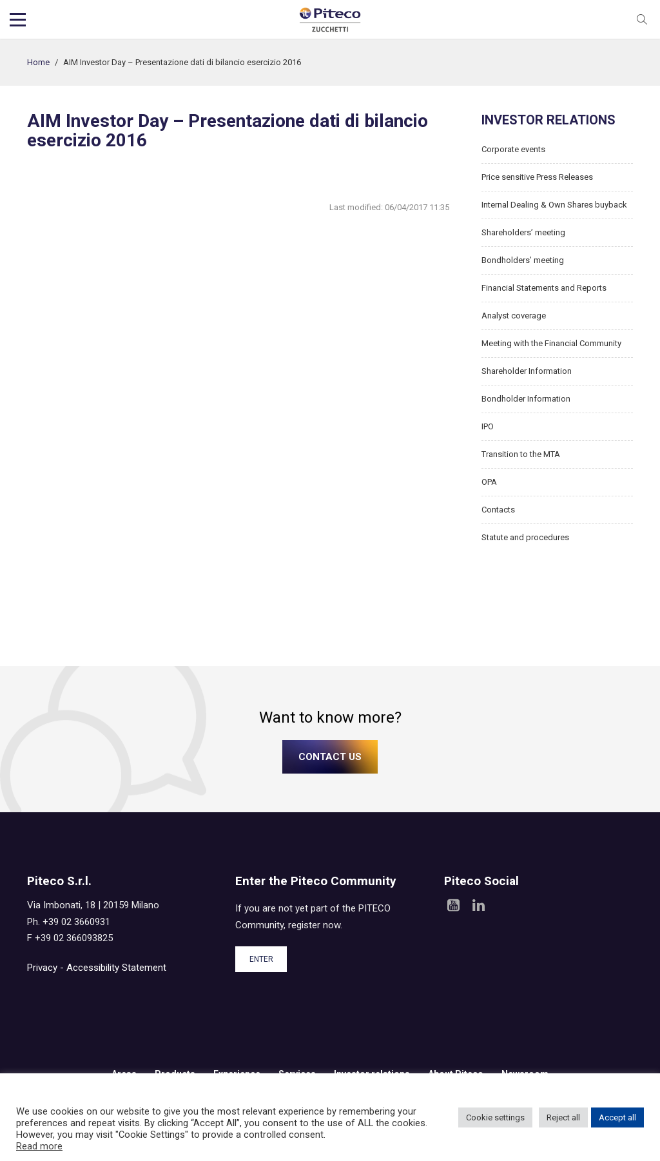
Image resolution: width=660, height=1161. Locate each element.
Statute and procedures (525, 537)
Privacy (42, 967)
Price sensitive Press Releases (537, 177)
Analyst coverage (513, 315)
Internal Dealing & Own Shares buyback (554, 205)
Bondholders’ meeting (522, 260)
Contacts (498, 509)
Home (38, 62)
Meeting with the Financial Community (551, 343)
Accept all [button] (617, 1117)
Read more (39, 1146)
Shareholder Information (526, 371)
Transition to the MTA (520, 454)
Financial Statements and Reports (544, 288)
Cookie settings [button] (495, 1117)
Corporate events (513, 149)
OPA (489, 482)
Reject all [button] (563, 1117)
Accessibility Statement (116, 967)
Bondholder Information (525, 399)
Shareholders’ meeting (523, 232)
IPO (487, 426)
